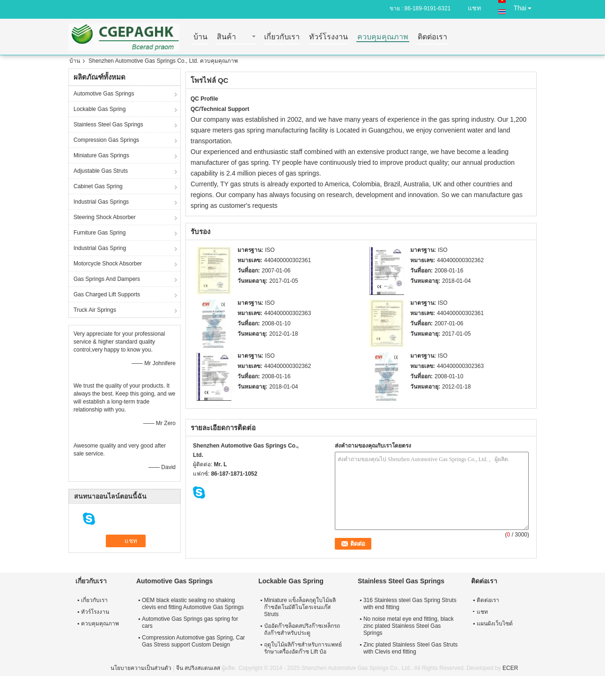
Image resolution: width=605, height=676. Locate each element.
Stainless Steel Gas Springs (108, 124)
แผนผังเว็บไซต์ (495, 623)
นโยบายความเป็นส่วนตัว (141, 668)
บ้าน (200, 37)
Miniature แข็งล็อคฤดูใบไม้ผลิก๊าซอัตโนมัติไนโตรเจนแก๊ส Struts (300, 607)
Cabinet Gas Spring (98, 186)
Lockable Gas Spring (99, 109)
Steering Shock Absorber (105, 217)
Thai (525, 6)
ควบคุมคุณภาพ (382, 37)
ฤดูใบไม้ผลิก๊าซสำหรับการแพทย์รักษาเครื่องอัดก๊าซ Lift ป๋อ (303, 648)
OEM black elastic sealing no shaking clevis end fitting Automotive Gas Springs (192, 603)
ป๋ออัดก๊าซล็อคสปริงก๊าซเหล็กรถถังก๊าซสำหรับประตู (302, 629)
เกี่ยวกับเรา (282, 37)
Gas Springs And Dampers (107, 279)
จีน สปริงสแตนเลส (198, 668)
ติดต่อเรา (432, 37)
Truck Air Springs (95, 310)
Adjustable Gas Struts (101, 171)
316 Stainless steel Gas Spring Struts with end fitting (410, 603)
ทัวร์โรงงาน (328, 37)
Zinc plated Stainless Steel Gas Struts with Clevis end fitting (410, 648)
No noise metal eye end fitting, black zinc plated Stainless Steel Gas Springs (408, 626)
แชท (474, 8)
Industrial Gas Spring (100, 248)
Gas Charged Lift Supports (107, 294)
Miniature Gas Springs (101, 155)
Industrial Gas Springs (101, 201)
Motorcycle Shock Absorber (108, 263)
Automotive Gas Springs (104, 93)
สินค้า (226, 37)
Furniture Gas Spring (99, 232)
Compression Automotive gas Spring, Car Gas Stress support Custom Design (193, 641)
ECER (510, 668)
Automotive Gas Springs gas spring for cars (190, 622)
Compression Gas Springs (106, 140)
